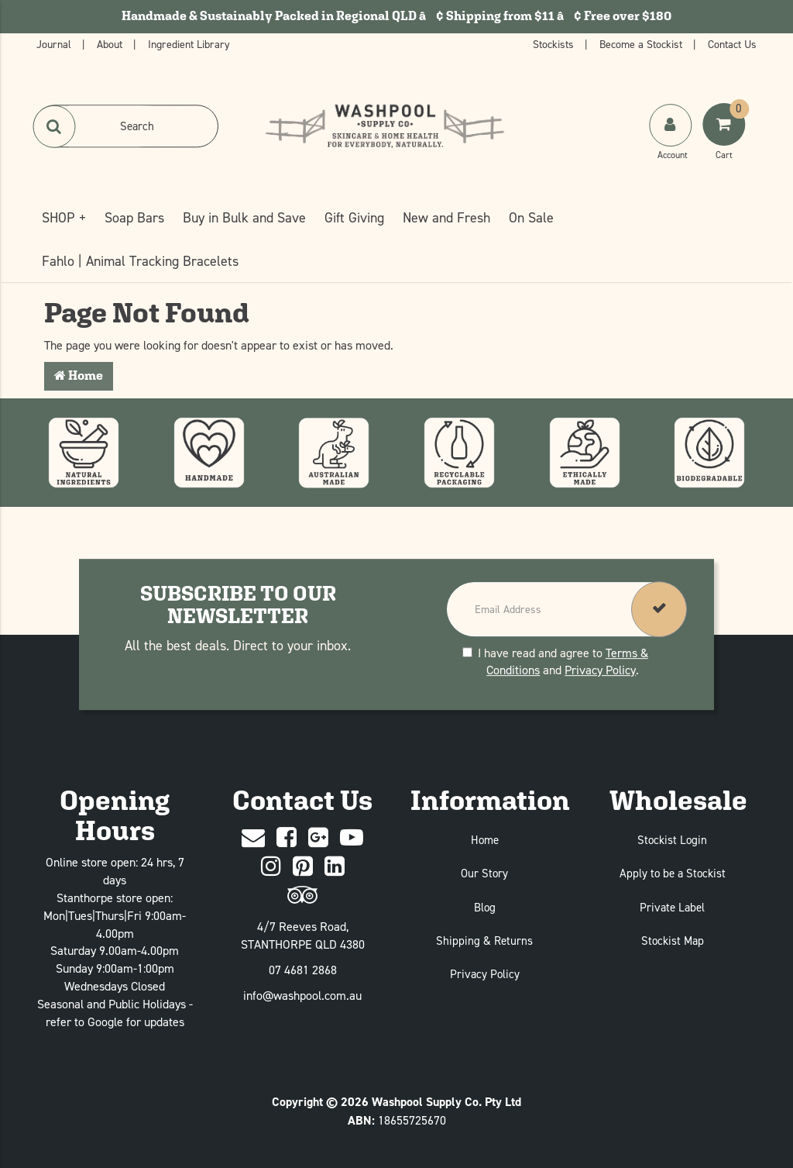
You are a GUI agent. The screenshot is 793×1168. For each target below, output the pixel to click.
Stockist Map (672, 940)
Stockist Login (672, 839)
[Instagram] (271, 867)
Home (78, 375)
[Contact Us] (253, 838)
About (111, 43)
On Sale (531, 217)
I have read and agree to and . (555, 661)
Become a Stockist (642, 43)
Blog (485, 907)
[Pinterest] (303, 867)
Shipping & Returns (484, 940)
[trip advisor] (302, 896)
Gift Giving (354, 217)
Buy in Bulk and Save (244, 217)
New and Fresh (446, 217)
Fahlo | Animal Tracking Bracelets (140, 261)
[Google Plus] (318, 838)
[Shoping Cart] (725, 140)
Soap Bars (134, 217)
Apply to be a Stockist (673, 873)
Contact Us (732, 43)
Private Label (672, 907)
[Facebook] (286, 838)
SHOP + (64, 217)
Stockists (555, 43)
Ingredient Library (189, 43)
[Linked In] (334, 867)
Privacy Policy (600, 670)
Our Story (484, 873)
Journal (55, 43)
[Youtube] (351, 838)
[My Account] (671, 140)
